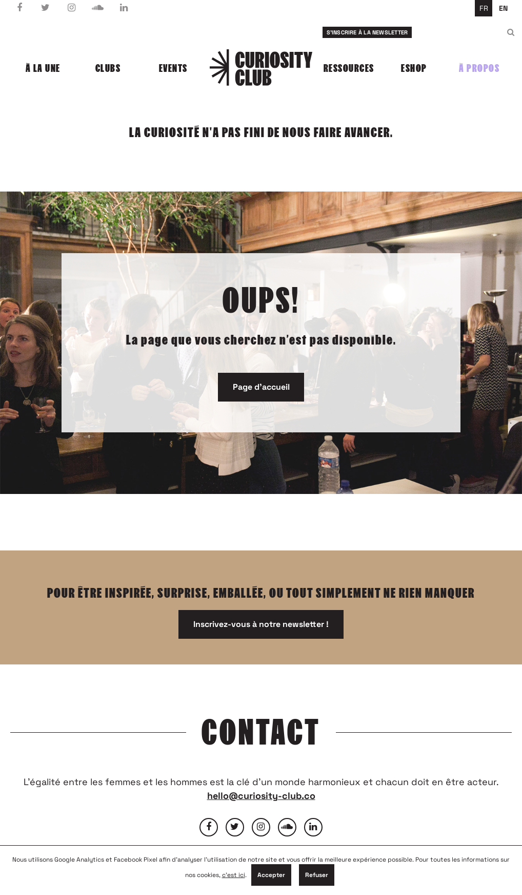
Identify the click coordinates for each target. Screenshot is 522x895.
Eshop (414, 68)
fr (483, 8)
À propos (479, 68)
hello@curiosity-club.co (261, 796)
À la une (43, 68)
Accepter (271, 875)
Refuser (316, 875)
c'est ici (233, 875)
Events (173, 68)
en (503, 8)
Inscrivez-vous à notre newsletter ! (261, 624)
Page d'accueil (261, 387)
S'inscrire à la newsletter (367, 32)
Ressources (349, 68)
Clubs (108, 68)
